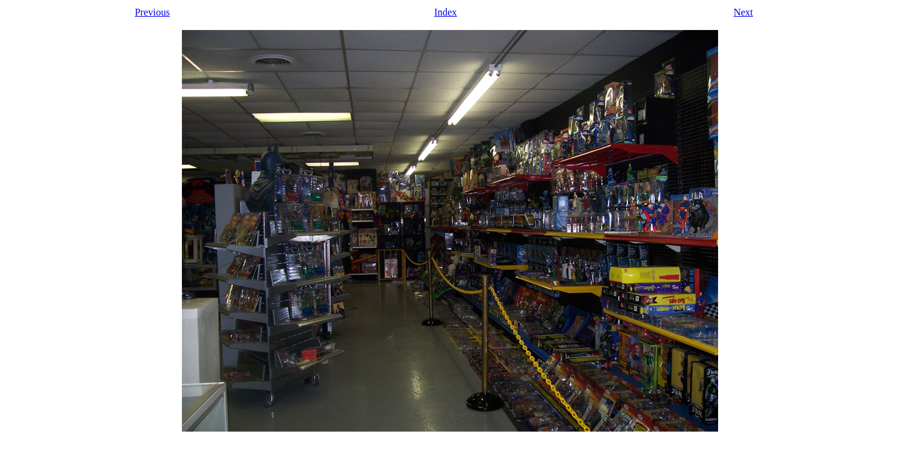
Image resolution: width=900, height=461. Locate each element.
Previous (152, 12)
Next (743, 12)
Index (445, 12)
